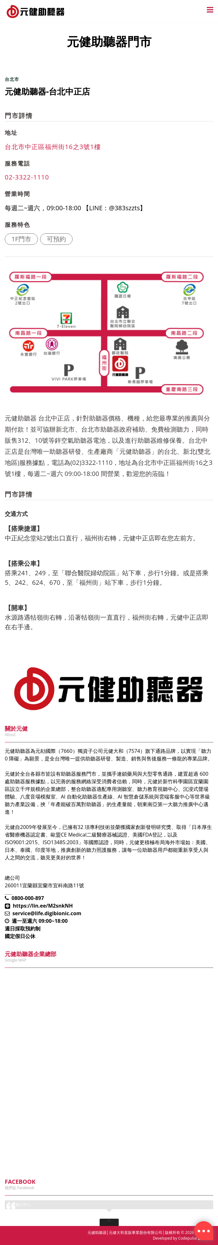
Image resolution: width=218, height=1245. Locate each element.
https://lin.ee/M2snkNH (43, 905)
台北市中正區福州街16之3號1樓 (53, 146)
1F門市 (21, 239)
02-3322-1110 (27, 177)
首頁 (10, 60)
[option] (106, 333)
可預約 (56, 239)
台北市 (12, 79)
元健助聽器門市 (38, 60)
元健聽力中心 (19, 1204)
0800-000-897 (27, 898)
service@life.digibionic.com (46, 913)
